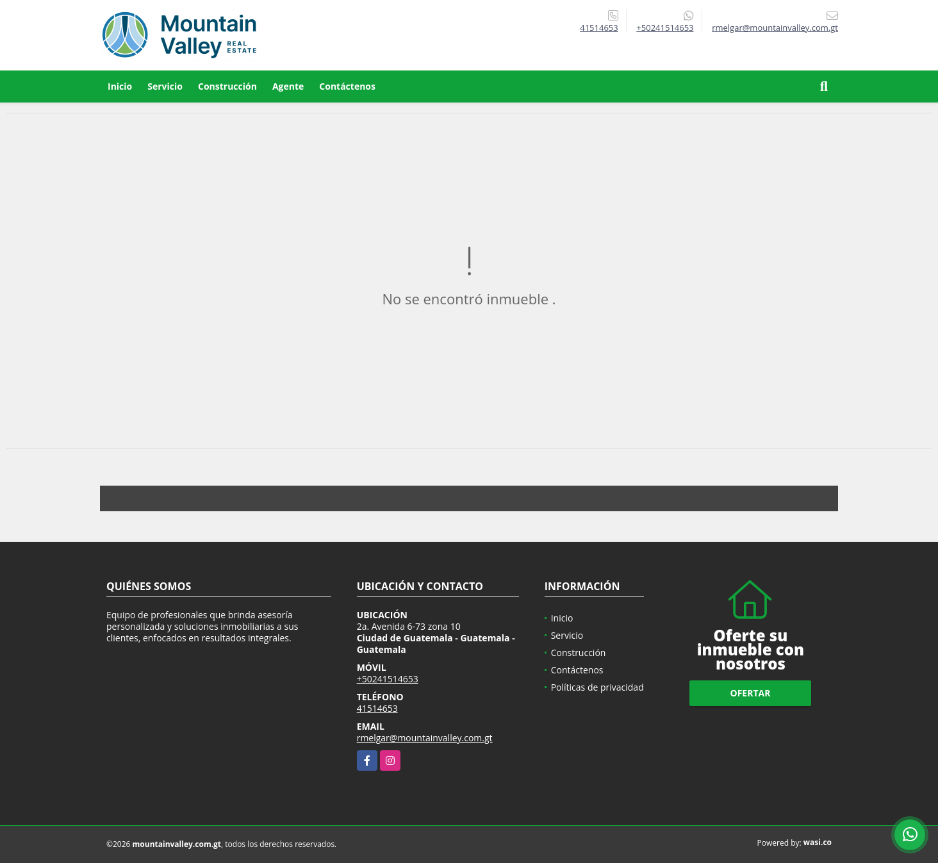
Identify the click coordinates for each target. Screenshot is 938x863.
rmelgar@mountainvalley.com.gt (425, 738)
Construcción (227, 86)
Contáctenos (347, 86)
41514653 (599, 27)
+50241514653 (664, 27)
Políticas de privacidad (597, 687)
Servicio (165, 86)
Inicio (120, 86)
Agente (288, 86)
